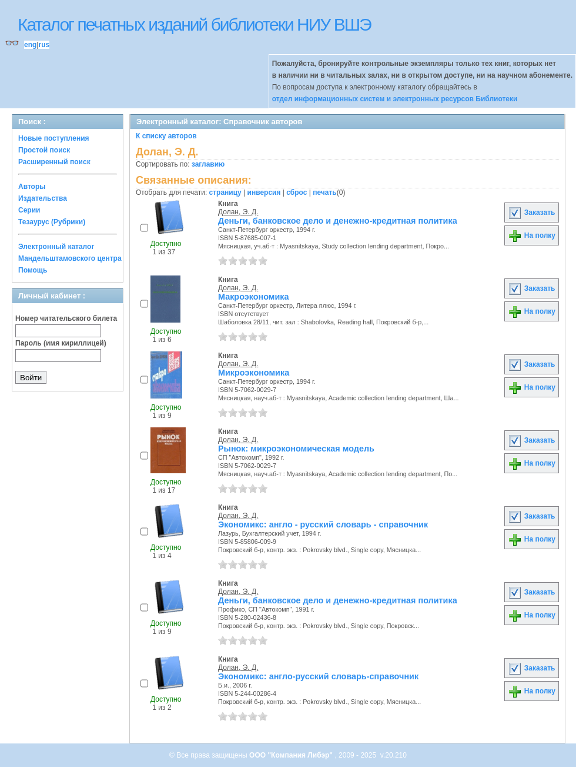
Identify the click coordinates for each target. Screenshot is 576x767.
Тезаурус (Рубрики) (51, 222)
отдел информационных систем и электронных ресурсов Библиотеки (395, 99)
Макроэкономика (253, 296)
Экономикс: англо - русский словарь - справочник (323, 524)
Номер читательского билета (66, 318)
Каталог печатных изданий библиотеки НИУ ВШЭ (194, 24)
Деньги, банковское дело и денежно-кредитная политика (337, 220)
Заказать (531, 212)
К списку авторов (166, 136)
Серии (29, 210)
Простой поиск (44, 150)
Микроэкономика (253, 372)
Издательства (42, 198)
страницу (225, 192)
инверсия (264, 192)
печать (325, 192)
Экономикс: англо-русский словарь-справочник (318, 676)
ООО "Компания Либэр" (291, 755)
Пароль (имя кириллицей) (60, 343)
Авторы (32, 186)
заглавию (208, 164)
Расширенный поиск (54, 162)
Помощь (32, 270)
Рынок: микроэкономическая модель (296, 448)
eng (30, 45)
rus (43, 45)
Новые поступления (53, 138)
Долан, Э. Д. (238, 212)
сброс (296, 192)
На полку (531, 235)
